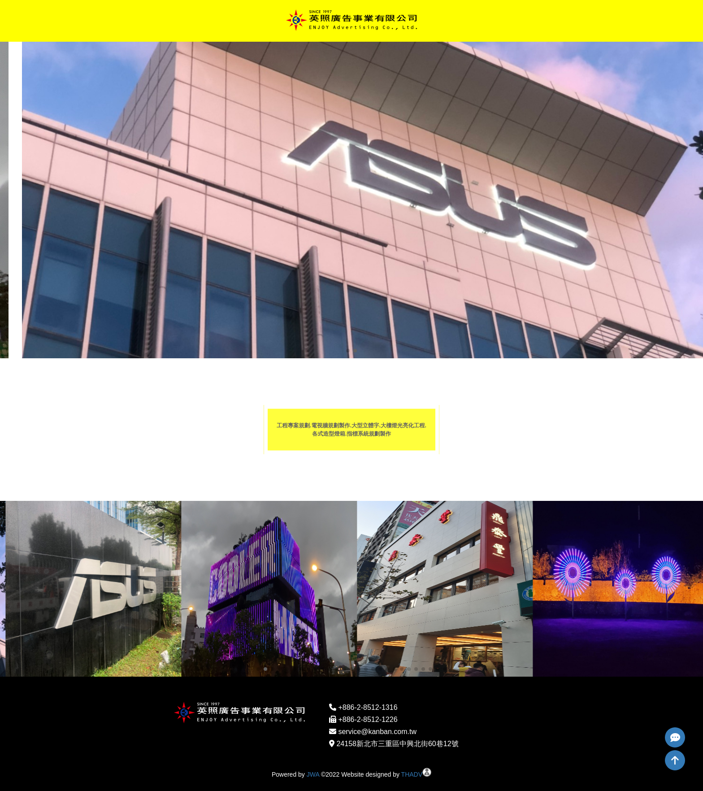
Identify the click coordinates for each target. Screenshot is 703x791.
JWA (313, 774)
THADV (411, 774)
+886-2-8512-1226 (367, 719)
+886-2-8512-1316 (367, 707)
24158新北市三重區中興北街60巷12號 (397, 744)
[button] (348, 350)
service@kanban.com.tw (377, 731)
